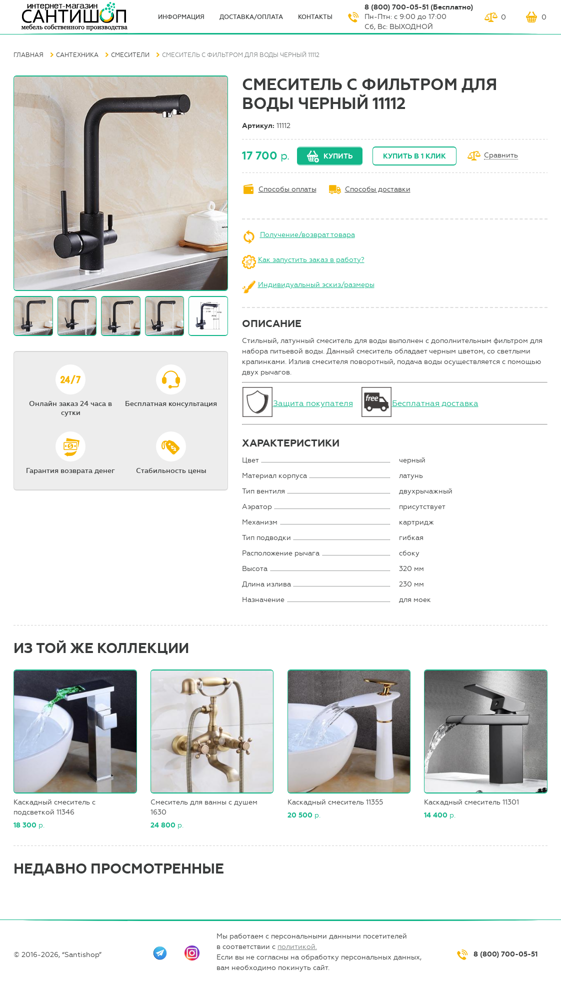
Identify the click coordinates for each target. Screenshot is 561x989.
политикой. (297, 946)
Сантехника (77, 55)
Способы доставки (377, 189)
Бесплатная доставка (435, 403)
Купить (338, 156)
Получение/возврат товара (307, 234)
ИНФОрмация (181, 17)
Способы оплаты (287, 189)
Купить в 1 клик (414, 156)
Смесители (130, 55)
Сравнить (501, 156)
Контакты (315, 17)
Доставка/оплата (251, 17)
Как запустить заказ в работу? (311, 260)
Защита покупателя (313, 403)
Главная (29, 55)
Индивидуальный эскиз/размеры (316, 284)
